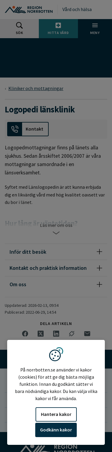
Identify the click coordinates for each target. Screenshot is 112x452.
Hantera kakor (56, 414)
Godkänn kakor (56, 430)
